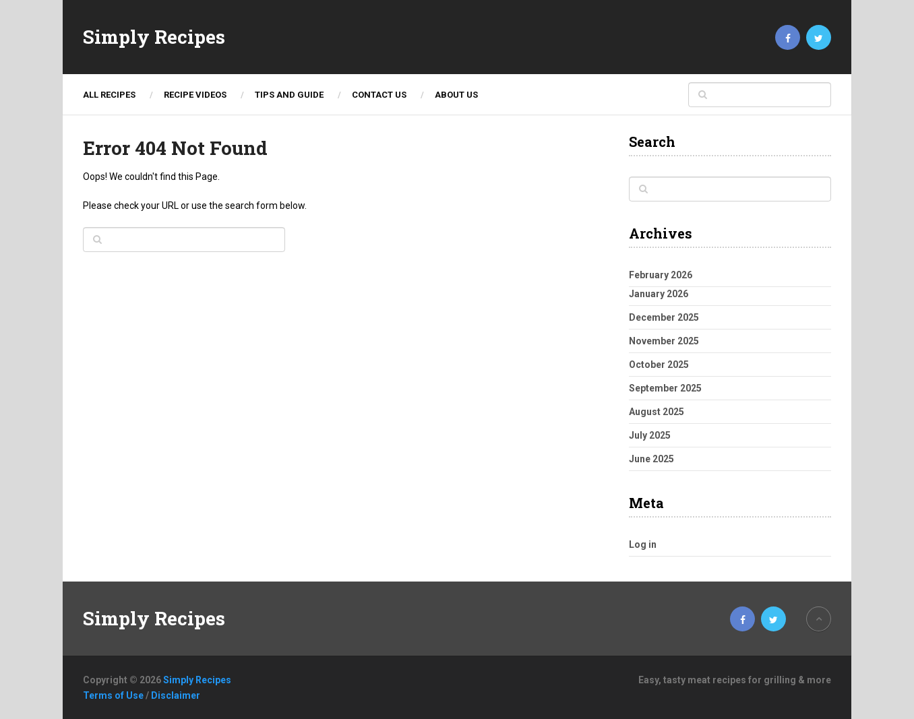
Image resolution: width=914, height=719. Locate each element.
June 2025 (651, 459)
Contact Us (379, 95)
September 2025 (665, 388)
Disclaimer (175, 695)
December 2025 (664, 317)
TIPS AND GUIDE (289, 95)
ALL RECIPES (109, 95)
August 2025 (656, 411)
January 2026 (658, 293)
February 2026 (660, 275)
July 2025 (650, 435)
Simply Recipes (154, 37)
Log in (643, 544)
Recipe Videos (195, 95)
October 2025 (659, 364)
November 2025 (664, 341)
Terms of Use (113, 695)
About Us (456, 95)
